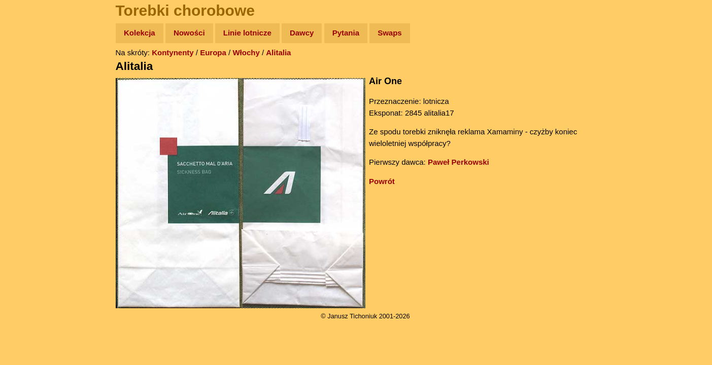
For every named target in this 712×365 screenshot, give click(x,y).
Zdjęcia (30, 92)
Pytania (345, 32)
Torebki (30, 209)
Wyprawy (33, 72)
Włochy (245, 52)
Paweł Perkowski (458, 162)
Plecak (29, 170)
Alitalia (278, 52)
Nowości (189, 32)
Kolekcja (139, 32)
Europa (213, 52)
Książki (30, 131)
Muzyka (30, 150)
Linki (26, 189)
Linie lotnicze (247, 32)
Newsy (29, 111)
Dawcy (302, 32)
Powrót (382, 181)
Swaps (390, 32)
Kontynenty (173, 52)
